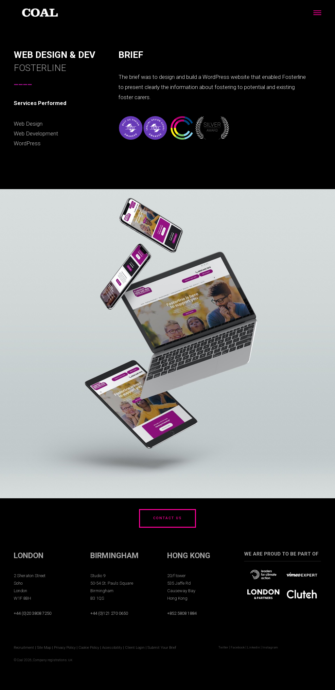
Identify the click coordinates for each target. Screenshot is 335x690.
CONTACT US (167, 518)
